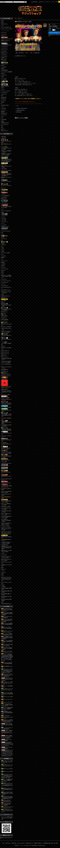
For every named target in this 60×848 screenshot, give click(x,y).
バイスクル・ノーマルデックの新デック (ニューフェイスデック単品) (6, 528)
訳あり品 (2, 584)
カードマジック (4, 32)
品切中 (2, 601)
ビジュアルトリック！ (5, 466)
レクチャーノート (4, 221)
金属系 (2, 121)
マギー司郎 (3, 263)
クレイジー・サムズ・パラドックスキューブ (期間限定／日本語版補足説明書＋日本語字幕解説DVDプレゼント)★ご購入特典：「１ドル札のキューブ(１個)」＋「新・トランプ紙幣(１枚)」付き (7, 657)
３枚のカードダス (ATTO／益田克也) (6, 740)
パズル (2, 116)
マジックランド (4, 94)
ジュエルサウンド (4, 92)
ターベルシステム (4, 321)
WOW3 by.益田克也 (4, 319)
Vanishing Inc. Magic (5, 105)
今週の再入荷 (3, 138)
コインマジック (4, 34)
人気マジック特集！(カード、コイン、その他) (6, 514)
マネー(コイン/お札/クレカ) (6, 27)
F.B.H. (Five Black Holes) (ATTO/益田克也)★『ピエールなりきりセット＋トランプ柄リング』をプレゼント (7, 744)
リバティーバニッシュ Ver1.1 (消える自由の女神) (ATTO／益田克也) (6, 804)
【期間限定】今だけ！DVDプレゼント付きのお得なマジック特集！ (6, 547)
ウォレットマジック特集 (5, 394)
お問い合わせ (14, 843)
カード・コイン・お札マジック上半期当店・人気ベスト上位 (6, 391)
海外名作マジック (4, 311)
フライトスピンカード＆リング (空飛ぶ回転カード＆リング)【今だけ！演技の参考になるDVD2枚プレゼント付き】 (7, 670)
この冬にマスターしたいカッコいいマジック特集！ (6, 557)
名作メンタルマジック (5, 350)
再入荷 (2, 22)
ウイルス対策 (3, 300)
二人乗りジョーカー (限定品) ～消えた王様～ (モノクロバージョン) (7, 683)
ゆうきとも (3, 270)
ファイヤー (3, 216)
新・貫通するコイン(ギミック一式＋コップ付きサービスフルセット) (7, 810)
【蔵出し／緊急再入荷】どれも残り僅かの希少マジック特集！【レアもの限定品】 (6, 160)
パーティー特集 (4, 201)
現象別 (2, 271)
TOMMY (2, 251)
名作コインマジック (4, 356)
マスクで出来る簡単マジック (6, 44)
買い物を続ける (19, 111)
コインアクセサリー (4, 124)
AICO (2, 127)
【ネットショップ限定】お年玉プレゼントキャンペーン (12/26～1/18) (7, 818)
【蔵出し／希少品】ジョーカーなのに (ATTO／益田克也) (6, 725)
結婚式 (2, 573)
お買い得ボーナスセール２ (6, 374)
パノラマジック (4, 78)
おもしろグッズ (4, 279)
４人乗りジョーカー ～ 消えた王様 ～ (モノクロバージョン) (7, 689)
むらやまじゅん (4, 74)
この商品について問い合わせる (21, 108)
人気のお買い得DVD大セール (6, 603)
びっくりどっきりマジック (6, 280)
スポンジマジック (4, 49)
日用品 (2, 212)
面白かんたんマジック (5, 86)
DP (1, 103)
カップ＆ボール (4, 51)
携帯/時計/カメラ (4, 113)
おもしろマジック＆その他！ (6, 170)
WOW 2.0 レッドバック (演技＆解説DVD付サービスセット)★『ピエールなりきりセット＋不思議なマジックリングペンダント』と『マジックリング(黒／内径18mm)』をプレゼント (7, 752)
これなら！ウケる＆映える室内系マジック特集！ (6, 492)
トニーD (2, 249)
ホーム (3, 843)
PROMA (2, 68)
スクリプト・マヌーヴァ (5, 90)
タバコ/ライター (4, 114)
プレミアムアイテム (4, 203)
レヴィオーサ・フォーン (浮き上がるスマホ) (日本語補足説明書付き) (6, 648)
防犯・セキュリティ (4, 130)
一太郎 (2, 234)
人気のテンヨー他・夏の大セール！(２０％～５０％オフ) (6, 404)
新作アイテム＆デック (5, 352)
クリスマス (3, 190)
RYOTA (2, 76)
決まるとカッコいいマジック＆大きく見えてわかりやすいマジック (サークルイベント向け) (6, 579)
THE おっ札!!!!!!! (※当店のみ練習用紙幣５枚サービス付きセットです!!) (7, 793)
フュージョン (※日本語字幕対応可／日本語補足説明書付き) (7, 624)
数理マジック (3, 569)
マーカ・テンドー (4, 260)
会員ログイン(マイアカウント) (45, 1)
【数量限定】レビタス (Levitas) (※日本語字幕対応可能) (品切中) (7, 712)
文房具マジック (4, 57)
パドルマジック (4, 54)
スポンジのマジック (4, 285)
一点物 (2, 294)
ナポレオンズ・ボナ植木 (5, 252)
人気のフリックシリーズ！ (6, 482)
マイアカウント (8, 843)
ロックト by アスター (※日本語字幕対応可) (6, 617)
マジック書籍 (3, 220)
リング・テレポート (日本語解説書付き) (6, 748)
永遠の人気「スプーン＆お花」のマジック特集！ (6, 448)
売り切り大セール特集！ (5, 525)
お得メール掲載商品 (4, 156)
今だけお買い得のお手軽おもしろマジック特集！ (6, 517)
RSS (54, 843)
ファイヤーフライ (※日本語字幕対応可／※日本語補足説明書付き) (7, 693)
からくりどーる (4, 238)
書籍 (2, 125)
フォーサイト (3, 100)
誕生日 (2, 567)
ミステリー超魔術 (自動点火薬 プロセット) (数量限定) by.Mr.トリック (7, 708)
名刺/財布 (3, 111)
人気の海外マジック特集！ (6, 506)
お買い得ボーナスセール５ (6, 375)
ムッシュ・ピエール (4, 268)
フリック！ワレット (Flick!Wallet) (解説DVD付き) (6, 800)
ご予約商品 (3, 586)
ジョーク (2, 106)
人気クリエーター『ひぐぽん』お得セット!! (6, 292)
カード (2, 25)
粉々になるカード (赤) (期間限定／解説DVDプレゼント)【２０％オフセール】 (7, 675)
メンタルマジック (4, 46)
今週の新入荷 (3, 136)
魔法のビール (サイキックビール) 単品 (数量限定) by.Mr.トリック (7, 789)
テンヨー (2, 89)
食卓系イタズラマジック (5, 295)
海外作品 (2, 101)
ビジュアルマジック (4, 282)
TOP (15, 18)
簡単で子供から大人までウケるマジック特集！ (6, 560)
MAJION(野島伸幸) (4, 70)
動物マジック (3, 313)
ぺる (2, 259)
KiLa (2, 240)
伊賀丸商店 (3, 82)
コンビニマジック (4, 41)
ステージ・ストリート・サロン (6, 28)
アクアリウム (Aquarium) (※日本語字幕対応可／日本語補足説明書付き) (7, 613)
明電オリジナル (4, 59)
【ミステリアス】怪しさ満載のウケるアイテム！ (6, 486)
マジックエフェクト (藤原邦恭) (6, 71)
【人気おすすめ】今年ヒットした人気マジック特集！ (6, 543)
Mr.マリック (3, 267)
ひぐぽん (2, 65)
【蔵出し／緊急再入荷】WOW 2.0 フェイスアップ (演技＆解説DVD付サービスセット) (6, 732)
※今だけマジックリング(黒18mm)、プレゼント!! (6, 387)
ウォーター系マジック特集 (6, 407)
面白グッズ (3, 129)
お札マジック (20, 18)
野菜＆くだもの (4, 198)
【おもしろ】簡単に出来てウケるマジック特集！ (6, 501)
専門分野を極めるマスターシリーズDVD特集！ (6, 309)
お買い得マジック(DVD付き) (6, 326)
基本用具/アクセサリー (5, 122)
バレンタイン (3, 572)
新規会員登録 (35, 1)
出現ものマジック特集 (5, 397)
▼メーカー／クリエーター (6, 230)
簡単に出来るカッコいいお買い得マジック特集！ (6, 551)
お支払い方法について (29, 843)
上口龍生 (2, 237)
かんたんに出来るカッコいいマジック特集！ (6, 508)
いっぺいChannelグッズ (5, 195)
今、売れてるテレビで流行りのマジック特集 (6, 207)
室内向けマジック (4, 52)
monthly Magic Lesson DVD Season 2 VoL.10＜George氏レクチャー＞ (7, 609)
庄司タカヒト (3, 244)
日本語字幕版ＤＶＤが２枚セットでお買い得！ (6, 425)
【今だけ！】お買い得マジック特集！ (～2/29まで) (6, 524)
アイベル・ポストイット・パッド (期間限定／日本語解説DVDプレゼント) (7, 704)
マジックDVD (3, 60)
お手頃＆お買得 (4, 168)
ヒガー (2, 254)
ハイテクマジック (4, 316)
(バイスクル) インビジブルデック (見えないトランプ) (7, 807)
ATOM (57, 843)
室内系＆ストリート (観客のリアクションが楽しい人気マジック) (6, 276)
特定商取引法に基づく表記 (48, 843)
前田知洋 (2, 262)
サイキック (3, 283)
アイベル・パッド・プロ (6, 702)
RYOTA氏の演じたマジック (6, 289)
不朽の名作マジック (4, 371)
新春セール (3, 346)
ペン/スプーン (3, 109)
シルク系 (2, 553)
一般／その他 (3, 108)
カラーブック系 (4, 554)
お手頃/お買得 (3, 119)
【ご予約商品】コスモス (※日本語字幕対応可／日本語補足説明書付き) (6, 637)
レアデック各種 (4, 461)
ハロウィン (3, 193)
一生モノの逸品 (4, 378)
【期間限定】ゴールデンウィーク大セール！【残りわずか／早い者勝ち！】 (6, 174)
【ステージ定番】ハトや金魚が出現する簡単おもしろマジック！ (6, 415)
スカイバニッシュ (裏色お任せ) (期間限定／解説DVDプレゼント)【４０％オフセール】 (7, 721)
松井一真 (2, 73)
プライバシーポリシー (21, 843)
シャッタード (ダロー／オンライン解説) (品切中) (7, 728)
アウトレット (3, 188)
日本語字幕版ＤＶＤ (4, 369)
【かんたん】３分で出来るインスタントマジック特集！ (6, 362)
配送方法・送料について (38, 843)
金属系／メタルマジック (5, 40)
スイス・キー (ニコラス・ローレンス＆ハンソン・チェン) (7, 651)
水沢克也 (2, 265)
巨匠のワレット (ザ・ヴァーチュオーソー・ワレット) (7, 631)
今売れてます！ (4, 164)
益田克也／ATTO (4, 63)
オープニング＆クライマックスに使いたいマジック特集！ (6, 452)
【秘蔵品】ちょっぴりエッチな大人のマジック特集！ (6, 154)
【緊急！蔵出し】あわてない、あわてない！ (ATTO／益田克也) (6, 679)
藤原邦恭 (2, 257)
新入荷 (2, 20)
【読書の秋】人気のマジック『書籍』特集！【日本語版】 (6, 429)
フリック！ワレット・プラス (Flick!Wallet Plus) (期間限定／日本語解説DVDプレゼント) (7, 797)
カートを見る (56, 1)
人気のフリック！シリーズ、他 (6, 38)
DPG (2, 232)
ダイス (2, 273)
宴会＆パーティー (4, 23)
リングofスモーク (5, 715)
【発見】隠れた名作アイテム (6, 463)
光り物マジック (4, 317)
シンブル (2, 570)
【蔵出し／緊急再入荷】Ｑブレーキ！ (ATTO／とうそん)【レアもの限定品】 (6, 736)
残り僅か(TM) (3, 98)
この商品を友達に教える (20, 110)
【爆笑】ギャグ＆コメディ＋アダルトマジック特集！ (6, 332)
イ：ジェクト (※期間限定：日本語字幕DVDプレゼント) (6, 634)
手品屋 (2, 87)
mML (2, 95)
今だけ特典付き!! (4, 197)
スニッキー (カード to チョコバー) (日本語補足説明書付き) (6, 663)
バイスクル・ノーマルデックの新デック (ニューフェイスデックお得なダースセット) (6, 532)
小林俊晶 (2, 243)
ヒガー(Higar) (3, 66)
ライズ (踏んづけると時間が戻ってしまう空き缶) (7, 645)
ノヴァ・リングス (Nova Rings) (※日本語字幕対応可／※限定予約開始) (6, 620)
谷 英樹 (2, 247)
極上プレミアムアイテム (5, 460)
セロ (2, 246)
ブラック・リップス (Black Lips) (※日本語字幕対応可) (6, 628)
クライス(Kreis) (4, 79)
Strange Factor (4, 97)
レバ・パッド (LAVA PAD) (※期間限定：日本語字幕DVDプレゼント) (7, 641)
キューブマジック (4, 48)
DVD (2, 117)
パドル (2, 575)
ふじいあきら (3, 255)
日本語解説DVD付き (4, 544)
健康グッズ (3, 302)
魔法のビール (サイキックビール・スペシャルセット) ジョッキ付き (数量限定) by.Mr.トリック (7, 785)
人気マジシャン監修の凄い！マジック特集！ (6, 504)
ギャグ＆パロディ (4, 56)
